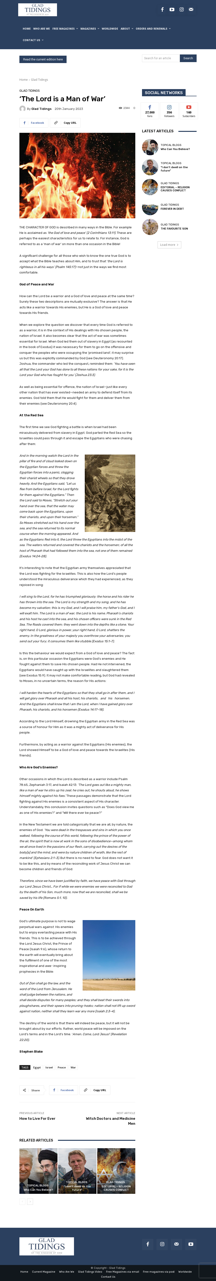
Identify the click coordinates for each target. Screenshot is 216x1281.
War (73, 1067)
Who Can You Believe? (38, 1189)
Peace (62, 1067)
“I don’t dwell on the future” (77, 1188)
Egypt (37, 1067)
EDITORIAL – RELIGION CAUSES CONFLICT (116, 1188)
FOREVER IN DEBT (172, 208)
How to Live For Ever (37, 1118)
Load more (169, 245)
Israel (49, 1067)
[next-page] (30, 1202)
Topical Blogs (38, 1185)
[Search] (188, 58)
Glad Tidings (39, 80)
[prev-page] (22, 1202)
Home (23, 80)
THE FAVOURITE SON (174, 228)
